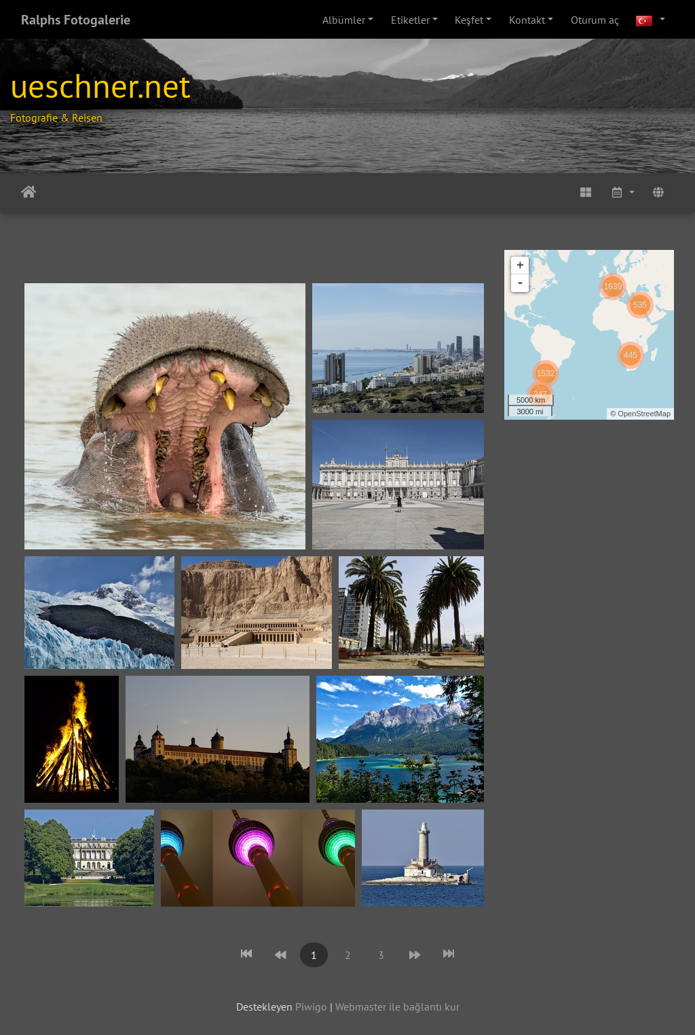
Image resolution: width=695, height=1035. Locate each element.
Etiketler (410, 19)
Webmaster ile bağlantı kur (397, 1006)
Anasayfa (29, 192)
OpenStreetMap (644, 414)
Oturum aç (595, 19)
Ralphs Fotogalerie (75, 20)
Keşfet (469, 19)
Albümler (343, 19)
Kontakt (527, 19)
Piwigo (311, 1006)
